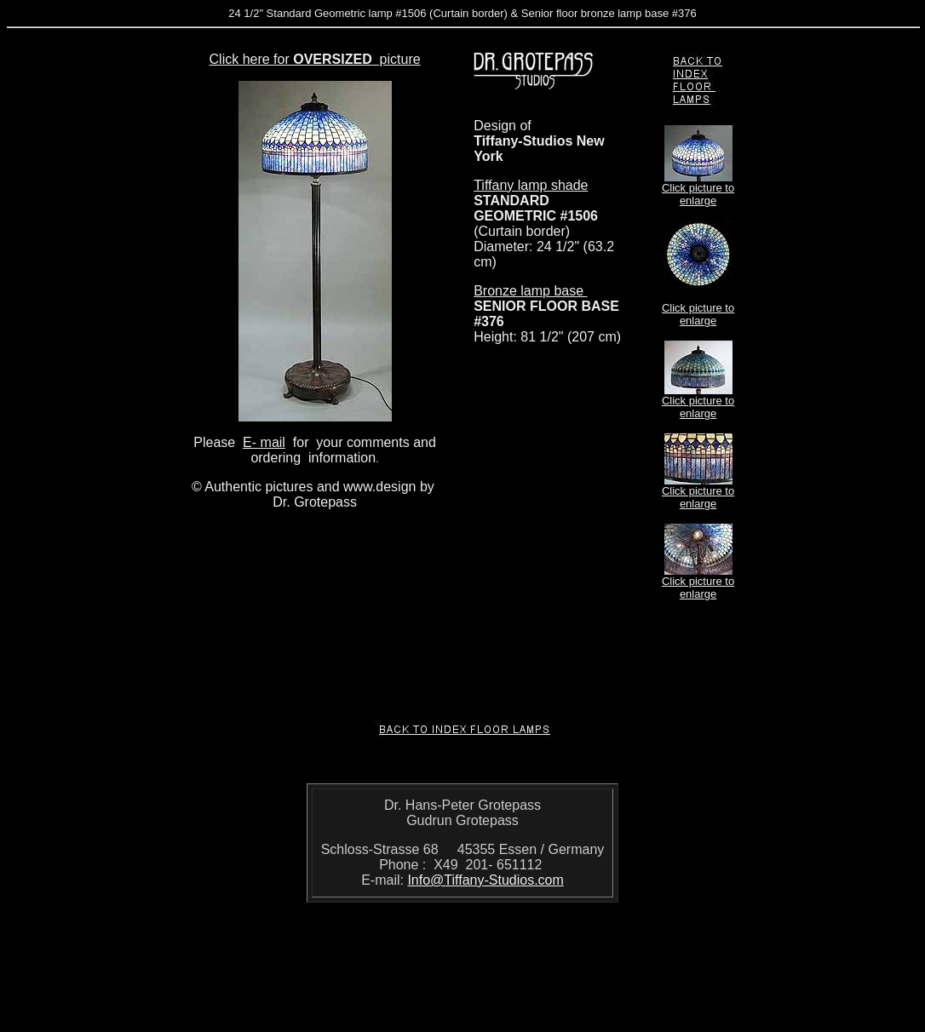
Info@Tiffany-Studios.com (485, 880)
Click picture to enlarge (698, 194)
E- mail (264, 442)
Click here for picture (315, 59)
